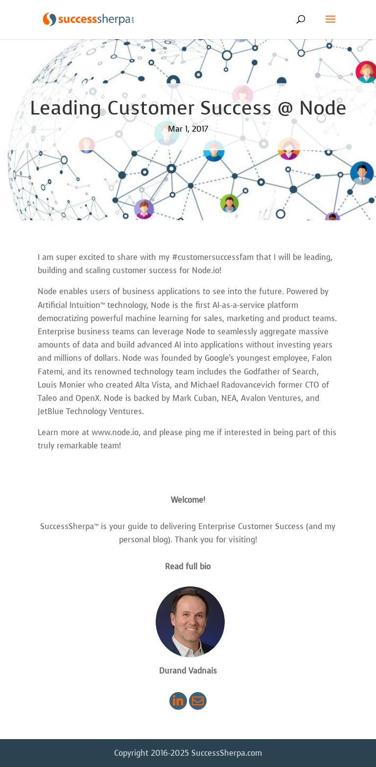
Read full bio (188, 566)
